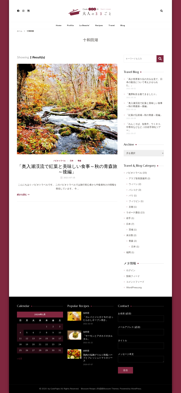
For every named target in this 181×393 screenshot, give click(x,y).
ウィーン (133, 184)
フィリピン (134, 201)
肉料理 (86, 350)
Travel (112, 25)
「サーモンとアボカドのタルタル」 (98, 337)
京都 (131, 206)
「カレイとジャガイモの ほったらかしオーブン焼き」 (98, 318)
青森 (79, 161)
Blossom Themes (111, 388)
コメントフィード (135, 281)
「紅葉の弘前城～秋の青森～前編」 (144, 115)
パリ (131, 195)
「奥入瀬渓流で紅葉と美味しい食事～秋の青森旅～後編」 (67, 169)
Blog (122, 25)
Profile (70, 25)
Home (58, 25)
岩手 (128, 218)
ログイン (130, 270)
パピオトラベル (59, 161)
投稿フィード (133, 276)
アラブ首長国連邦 (138, 178)
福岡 (128, 252)
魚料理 (86, 313)
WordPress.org (134, 287)
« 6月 (19, 358)
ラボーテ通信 (133, 212)
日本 (71, 161)
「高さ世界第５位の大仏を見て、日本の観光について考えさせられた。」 (144, 82)
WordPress (136, 388)
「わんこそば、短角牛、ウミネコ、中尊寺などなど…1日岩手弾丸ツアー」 (144, 127)
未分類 (129, 235)
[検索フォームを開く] (161, 11)
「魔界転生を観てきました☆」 (142, 94)
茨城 (131, 229)
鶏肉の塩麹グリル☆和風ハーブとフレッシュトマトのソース (98, 357)
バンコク (133, 189)
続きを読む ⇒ (23, 194)
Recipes (99, 25)
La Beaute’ (84, 25)
